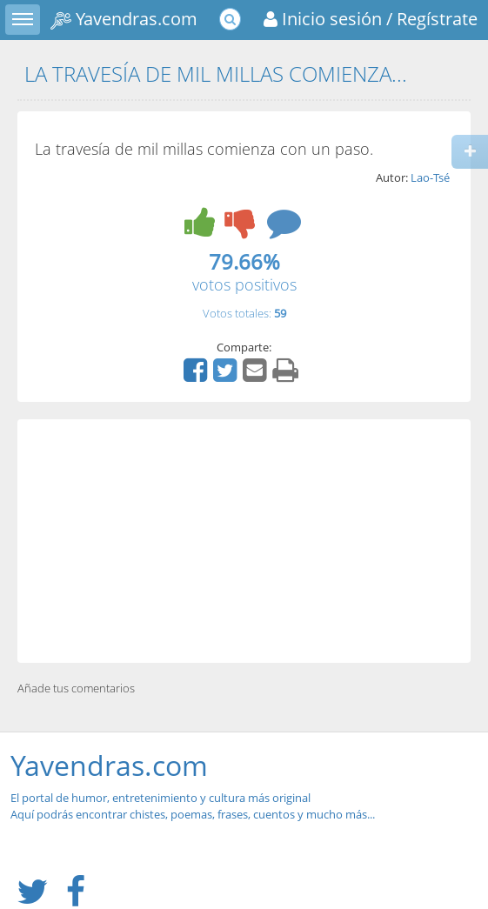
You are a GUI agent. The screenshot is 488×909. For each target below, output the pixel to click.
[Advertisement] (244, 541)
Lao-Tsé (430, 177)
